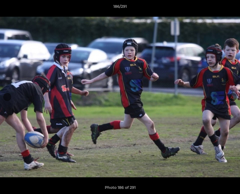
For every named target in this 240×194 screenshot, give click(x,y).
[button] (230, 7)
